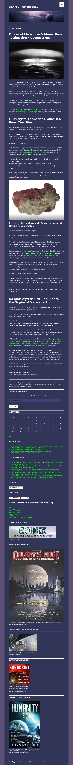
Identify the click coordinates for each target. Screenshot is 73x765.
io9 (10, 507)
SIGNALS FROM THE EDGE (23, 6)
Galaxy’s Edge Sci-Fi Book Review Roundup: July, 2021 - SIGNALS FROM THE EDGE (36, 476)
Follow (13, 406)
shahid (27, 372)
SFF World (12, 509)
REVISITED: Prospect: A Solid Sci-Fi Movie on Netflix (27, 448)
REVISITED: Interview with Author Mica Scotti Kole (27, 453)
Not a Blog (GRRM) (14, 512)
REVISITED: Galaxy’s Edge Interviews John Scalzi (26, 449)
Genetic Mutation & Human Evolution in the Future (26, 462)
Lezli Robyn (12, 516)
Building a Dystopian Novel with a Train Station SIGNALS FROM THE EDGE (34, 469)
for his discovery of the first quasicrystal (42, 255)
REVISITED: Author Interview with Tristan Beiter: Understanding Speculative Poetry (37, 446)
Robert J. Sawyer (14, 514)
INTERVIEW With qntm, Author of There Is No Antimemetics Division (32, 477)
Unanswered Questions (30, 374)
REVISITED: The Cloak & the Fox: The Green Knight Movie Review (31, 451)
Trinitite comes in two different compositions (32, 152)
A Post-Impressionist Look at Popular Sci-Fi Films (36, 473)
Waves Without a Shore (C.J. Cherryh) (20, 517)
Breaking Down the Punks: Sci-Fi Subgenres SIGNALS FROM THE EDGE (32, 472)
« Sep (10, 436)
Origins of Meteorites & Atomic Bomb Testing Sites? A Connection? (36, 36)
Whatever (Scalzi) (14, 511)
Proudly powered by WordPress (19, 762)
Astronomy (18, 374)
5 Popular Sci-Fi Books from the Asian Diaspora (35, 470)
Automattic (46, 762)
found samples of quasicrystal (27, 112)
